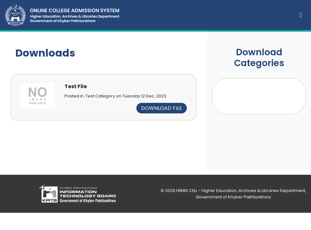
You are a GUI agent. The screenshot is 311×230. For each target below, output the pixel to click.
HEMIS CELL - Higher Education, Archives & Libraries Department (240, 190)
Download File (161, 108)
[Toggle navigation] (300, 15)
